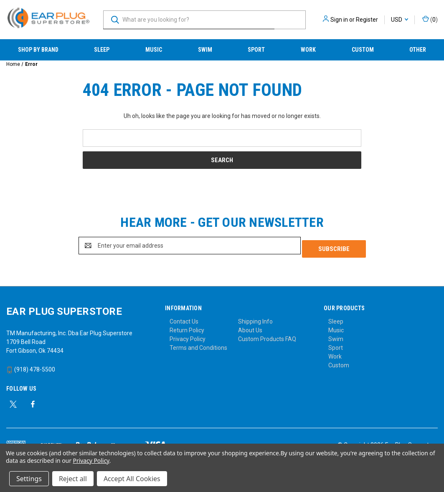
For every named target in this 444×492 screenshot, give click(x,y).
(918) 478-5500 (30, 366)
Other (417, 49)
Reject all (73, 478)
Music (153, 49)
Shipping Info (255, 318)
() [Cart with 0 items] (430, 19)
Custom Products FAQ (267, 335)
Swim (205, 49)
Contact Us (184, 318)
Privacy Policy (188, 335)
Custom (363, 49)
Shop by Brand (38, 49)
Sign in (339, 19)
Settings (29, 478)
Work (308, 49)
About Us (250, 327)
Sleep (101, 49)
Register (367, 19)
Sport (256, 49)
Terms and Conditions (198, 344)
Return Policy (187, 327)
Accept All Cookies (132, 478)
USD (399, 19)
